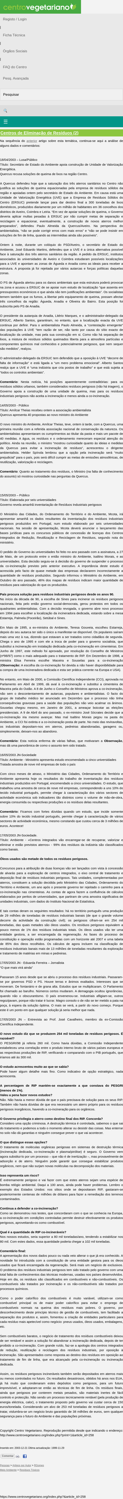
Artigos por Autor (21, 1465)
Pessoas (5, 1465)
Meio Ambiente (8, 1470)
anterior (31, 141)
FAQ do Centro (15, 67)
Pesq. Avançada (16, 78)
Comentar (8, 1455)
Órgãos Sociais (15, 51)
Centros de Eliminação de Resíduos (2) (39, 133)
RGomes (39, 1465)
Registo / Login (15, 19)
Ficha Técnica (14, 35)
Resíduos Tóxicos (29, 1470)
